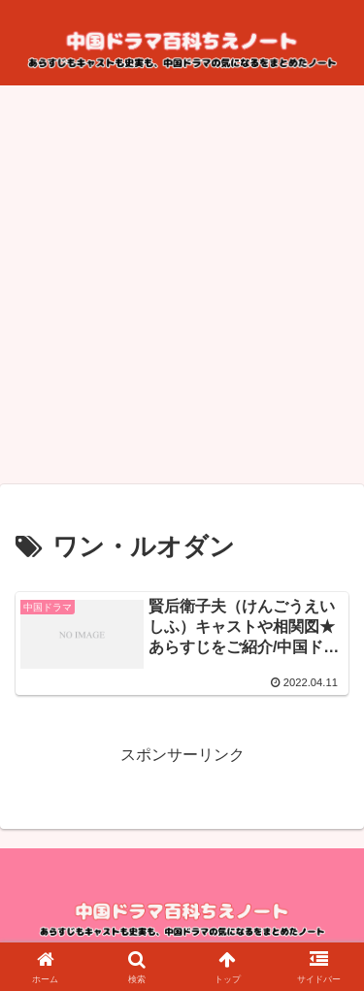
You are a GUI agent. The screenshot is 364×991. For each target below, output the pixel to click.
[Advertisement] (182, 291)
